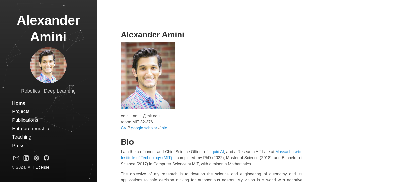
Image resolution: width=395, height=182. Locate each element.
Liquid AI (216, 152)
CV (123, 128)
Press (18, 145)
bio (164, 128)
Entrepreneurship (30, 128)
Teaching (21, 137)
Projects (20, 111)
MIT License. (38, 167)
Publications (25, 120)
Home (18, 103)
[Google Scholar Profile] (36, 159)
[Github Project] (46, 159)
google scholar (144, 128)
